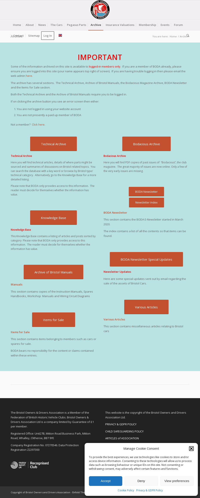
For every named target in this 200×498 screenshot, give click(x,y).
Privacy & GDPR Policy (149, 490)
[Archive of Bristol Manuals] (53, 272)
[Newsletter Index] (146, 202)
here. (29, 76)
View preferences (176, 481)
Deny (141, 481)
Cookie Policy (126, 490)
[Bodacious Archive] (146, 144)
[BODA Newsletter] (146, 192)
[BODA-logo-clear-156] (100, 9)
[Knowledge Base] (53, 217)
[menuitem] (17, 24)
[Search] (186, 35)
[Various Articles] (146, 307)
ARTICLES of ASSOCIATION (122, 438)
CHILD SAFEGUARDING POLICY (124, 431)
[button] (191, 448)
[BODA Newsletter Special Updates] (146, 259)
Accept (106, 481)
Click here (38, 124)
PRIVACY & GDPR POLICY (120, 424)
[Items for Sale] (53, 319)
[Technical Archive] (53, 144)
